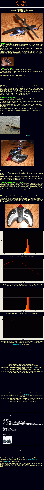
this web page (7, 461)
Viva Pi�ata (28, 187)
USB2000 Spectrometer (17, 344)
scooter (28, 135)
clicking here (39, 477)
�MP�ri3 (34, 367)
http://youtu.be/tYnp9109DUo (24, 394)
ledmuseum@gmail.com (32, 459)
